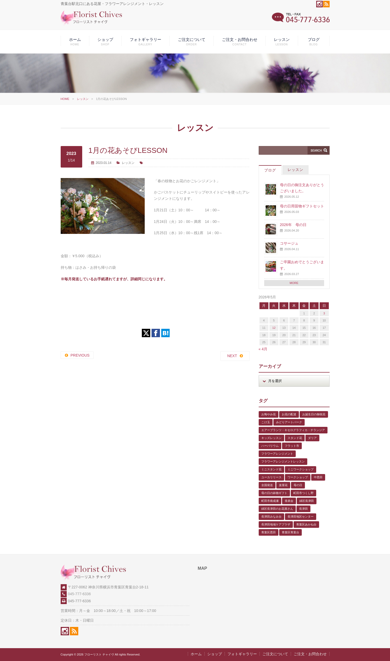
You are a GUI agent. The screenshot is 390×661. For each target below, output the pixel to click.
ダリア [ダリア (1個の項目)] (312, 437)
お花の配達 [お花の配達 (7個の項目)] (289, 414)
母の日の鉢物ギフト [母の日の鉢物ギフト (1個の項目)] (274, 493)
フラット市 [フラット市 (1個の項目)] (292, 445)
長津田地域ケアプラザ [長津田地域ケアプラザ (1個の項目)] (275, 524)
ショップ (105, 41)
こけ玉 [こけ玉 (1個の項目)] (265, 422)
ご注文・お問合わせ (239, 41)
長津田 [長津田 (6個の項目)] (303, 508)
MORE (294, 282)
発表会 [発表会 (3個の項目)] (289, 500)
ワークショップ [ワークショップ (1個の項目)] (298, 477)
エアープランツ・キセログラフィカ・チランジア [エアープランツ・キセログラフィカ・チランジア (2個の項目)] (293, 430)
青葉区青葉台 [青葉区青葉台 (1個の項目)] (290, 532)
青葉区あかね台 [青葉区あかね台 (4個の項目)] (306, 524)
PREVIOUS (80, 355)
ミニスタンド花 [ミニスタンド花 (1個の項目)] (271, 469)
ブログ (314, 41)
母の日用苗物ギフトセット (302, 206)
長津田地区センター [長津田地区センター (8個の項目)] (301, 516)
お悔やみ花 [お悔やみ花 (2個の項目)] (268, 414)
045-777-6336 (79, 594)
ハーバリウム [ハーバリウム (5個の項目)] (270, 445)
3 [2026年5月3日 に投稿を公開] (324, 313)
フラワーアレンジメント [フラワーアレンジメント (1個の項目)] (277, 453)
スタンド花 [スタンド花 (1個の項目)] (295, 437)
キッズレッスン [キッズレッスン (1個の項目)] (271, 437)
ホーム (75, 41)
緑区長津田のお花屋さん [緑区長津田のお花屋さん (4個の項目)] (277, 508)
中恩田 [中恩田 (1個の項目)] (318, 477)
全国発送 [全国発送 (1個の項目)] (267, 485)
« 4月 (263, 349)
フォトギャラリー (145, 41)
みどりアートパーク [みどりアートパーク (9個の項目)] (289, 422)
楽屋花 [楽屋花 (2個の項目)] (283, 485)
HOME (65, 98)
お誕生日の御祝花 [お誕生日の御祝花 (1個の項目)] (313, 414)
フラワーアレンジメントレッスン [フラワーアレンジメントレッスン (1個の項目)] (283, 461)
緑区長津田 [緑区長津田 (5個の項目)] (306, 500)
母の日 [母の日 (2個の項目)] (298, 485)
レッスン (282, 41)
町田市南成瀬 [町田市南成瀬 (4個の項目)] (270, 500)
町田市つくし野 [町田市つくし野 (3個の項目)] (303, 493)
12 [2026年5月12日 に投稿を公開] (273, 327)
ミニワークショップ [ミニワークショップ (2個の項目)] (301, 469)
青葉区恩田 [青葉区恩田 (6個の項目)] (268, 532)
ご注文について (191, 41)
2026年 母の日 (293, 225)
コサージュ (289, 243)
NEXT (232, 356)
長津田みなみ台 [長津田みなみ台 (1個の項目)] (271, 516)
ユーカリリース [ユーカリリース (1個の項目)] (271, 477)
